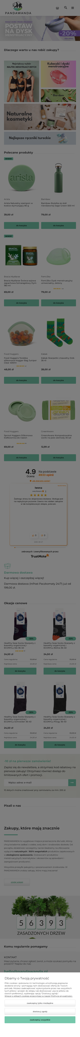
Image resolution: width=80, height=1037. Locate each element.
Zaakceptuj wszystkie (40, 1020)
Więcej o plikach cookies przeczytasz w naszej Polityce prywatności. (39, 996)
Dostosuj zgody (40, 1011)
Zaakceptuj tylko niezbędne (40, 1003)
